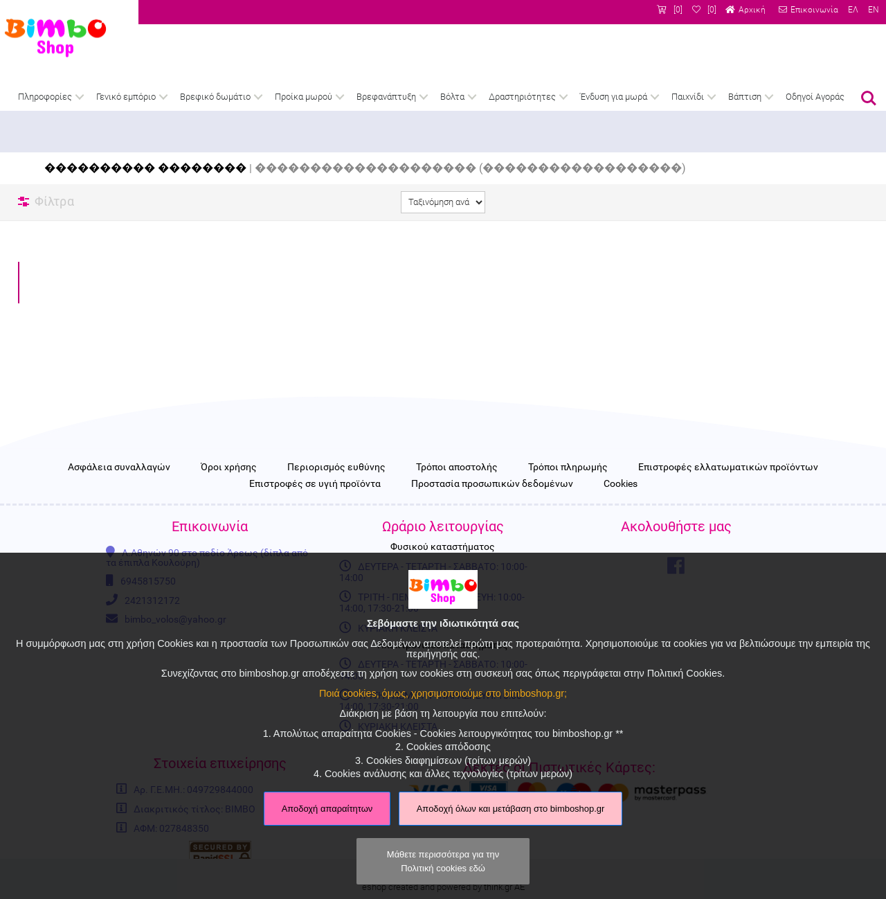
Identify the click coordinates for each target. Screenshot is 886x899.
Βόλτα (452, 96)
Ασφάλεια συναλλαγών (119, 467)
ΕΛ (853, 10)
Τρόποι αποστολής (457, 467)
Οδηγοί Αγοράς (815, 96)
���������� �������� (145, 168)
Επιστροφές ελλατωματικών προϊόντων (728, 467)
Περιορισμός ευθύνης (336, 467)
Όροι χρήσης (229, 467)
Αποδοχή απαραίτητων (327, 808)
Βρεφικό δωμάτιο (215, 96)
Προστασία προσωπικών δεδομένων (492, 484)
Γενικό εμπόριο (126, 96)
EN (873, 10)
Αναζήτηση (868, 98)
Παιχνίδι (687, 96)
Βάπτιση (744, 96)
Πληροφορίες (45, 96)
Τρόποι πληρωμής (568, 467)
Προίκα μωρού (303, 96)
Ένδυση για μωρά (613, 96)
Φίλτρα (54, 201)
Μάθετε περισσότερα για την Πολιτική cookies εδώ (443, 861)
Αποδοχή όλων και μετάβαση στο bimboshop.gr (511, 808)
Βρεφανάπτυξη (386, 96)
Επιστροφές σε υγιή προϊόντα (315, 484)
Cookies (621, 484)
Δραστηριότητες (522, 96)
